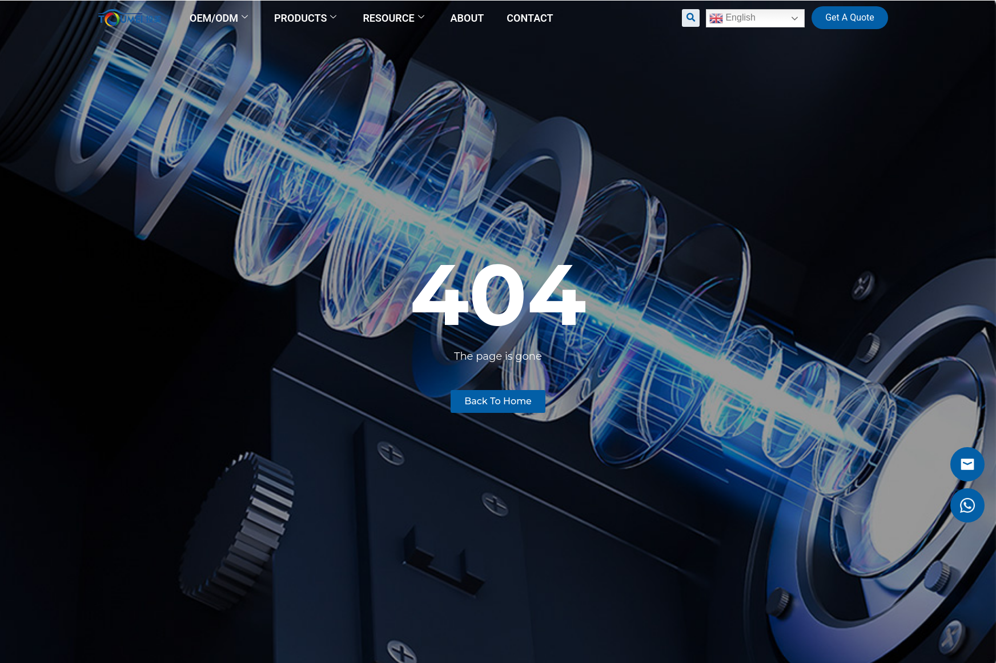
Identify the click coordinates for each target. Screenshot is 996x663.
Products (305, 18)
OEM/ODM (219, 18)
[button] (691, 18)
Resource (393, 18)
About (467, 18)
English (732, 18)
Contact (530, 18)
